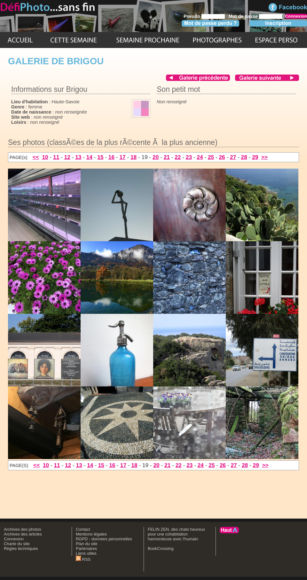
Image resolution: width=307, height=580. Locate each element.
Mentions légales (91, 534)
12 (67, 157)
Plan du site (87, 543)
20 (156, 157)
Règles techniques (21, 548)
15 (100, 157)
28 (244, 157)
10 (45, 157)
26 (222, 157)
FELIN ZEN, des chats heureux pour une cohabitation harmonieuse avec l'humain (176, 534)
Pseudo (192, 16)
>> (264, 157)
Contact (83, 529)
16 (111, 157)
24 (200, 157)
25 (211, 157)
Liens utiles (86, 553)
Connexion (14, 538)
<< (36, 157)
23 (189, 157)
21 (167, 157)
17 (122, 157)
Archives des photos (22, 529)
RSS (83, 559)
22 (178, 157)
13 (78, 157)
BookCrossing (161, 548)
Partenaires (86, 548)
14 (89, 157)
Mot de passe (243, 16)
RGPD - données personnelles (104, 538)
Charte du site (17, 543)
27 (233, 157)
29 (255, 157)
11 (56, 157)
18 (133, 157)
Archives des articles (23, 534)
